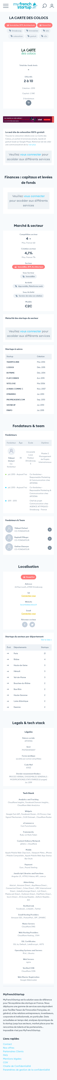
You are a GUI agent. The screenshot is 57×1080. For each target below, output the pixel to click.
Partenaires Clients (13, 1051)
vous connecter (30, 154)
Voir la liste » (46, 640)
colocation (17, 36)
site (46, 31)
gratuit (32, 36)
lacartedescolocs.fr (28, 604)
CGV (5, 1062)
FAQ (5, 1055)
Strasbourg (15, 31)
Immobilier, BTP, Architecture (21, 25)
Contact (7, 1044)
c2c (44, 36)
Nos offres (8, 1047)
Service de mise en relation (29, 296)
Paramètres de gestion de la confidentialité (26, 1069)
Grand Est (45, 25)
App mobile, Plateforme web (29, 286)
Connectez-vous (28, 596)
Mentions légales (12, 1058)
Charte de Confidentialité (17, 1066)
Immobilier (32, 31)
